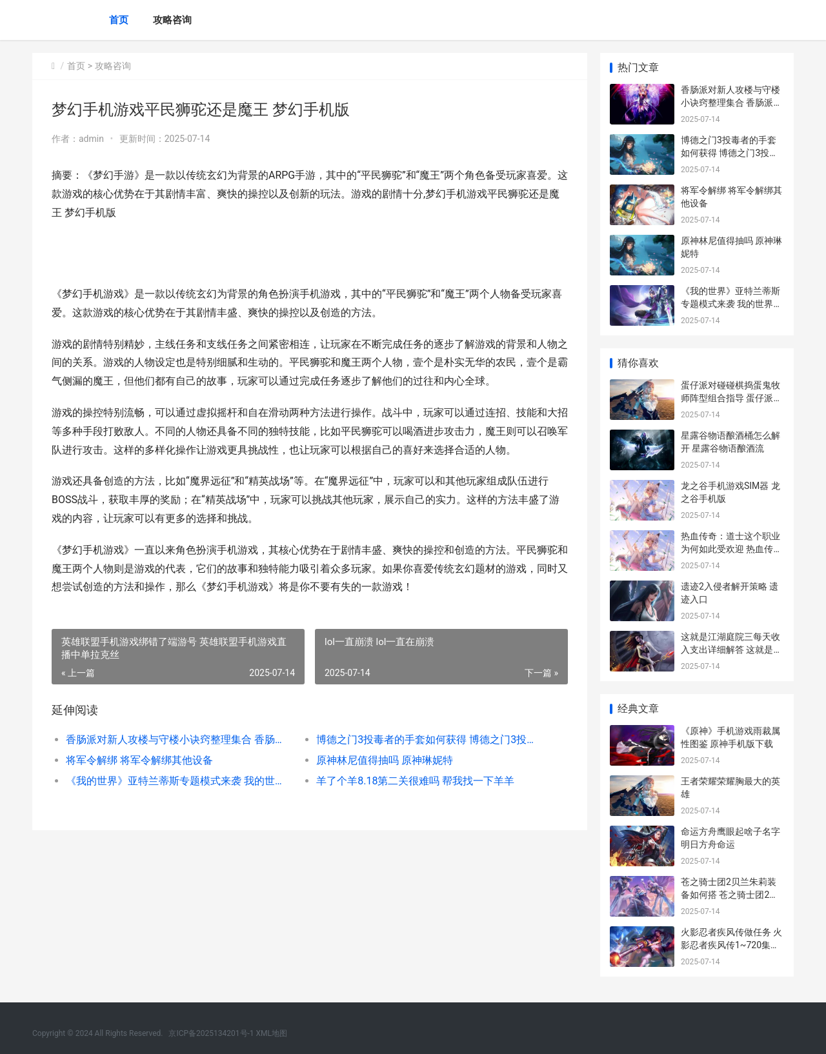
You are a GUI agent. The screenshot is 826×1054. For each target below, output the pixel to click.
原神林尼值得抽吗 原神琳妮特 (384, 760)
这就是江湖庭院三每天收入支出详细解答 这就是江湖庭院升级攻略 (731, 649)
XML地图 (271, 1033)
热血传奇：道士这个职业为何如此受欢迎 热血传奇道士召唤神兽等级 (731, 548)
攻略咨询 (172, 20)
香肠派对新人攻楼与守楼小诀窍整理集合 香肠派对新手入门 (178, 739)
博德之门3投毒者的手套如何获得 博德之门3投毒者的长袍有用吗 (428, 739)
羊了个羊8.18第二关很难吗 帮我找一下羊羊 (415, 781)
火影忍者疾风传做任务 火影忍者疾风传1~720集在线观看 (731, 944)
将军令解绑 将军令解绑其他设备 (139, 760)
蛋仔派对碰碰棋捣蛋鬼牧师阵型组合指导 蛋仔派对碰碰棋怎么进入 (731, 397)
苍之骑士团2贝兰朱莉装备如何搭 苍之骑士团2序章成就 (729, 894)
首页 (118, 20)
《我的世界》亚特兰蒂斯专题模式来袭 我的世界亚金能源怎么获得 (178, 781)
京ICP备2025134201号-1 (211, 1033)
